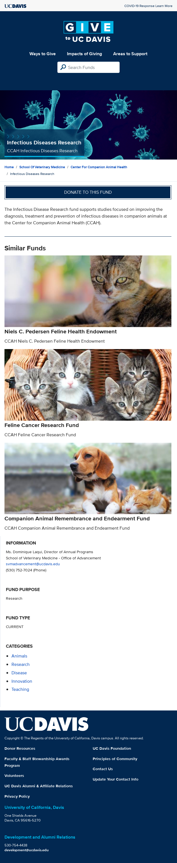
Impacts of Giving (84, 53)
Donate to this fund (88, 192)
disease (19, 673)
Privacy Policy (17, 796)
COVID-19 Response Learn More (148, 5)
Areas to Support (130, 53)
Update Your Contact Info (115, 779)
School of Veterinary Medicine (42, 167)
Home (9, 167)
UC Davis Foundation (112, 748)
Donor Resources (19, 748)
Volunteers (14, 775)
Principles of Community (115, 759)
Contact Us (103, 769)
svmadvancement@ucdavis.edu (33, 564)
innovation (21, 681)
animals (19, 656)
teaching (20, 689)
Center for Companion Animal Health (99, 167)
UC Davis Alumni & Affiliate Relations (38, 786)
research (20, 664)
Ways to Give (42, 53)
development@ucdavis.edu (26, 850)
